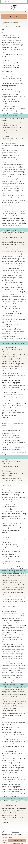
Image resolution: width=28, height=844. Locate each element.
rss (13, 838)
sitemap (10, 838)
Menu (14, 16)
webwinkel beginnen (18, 838)
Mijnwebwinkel (14, 841)
